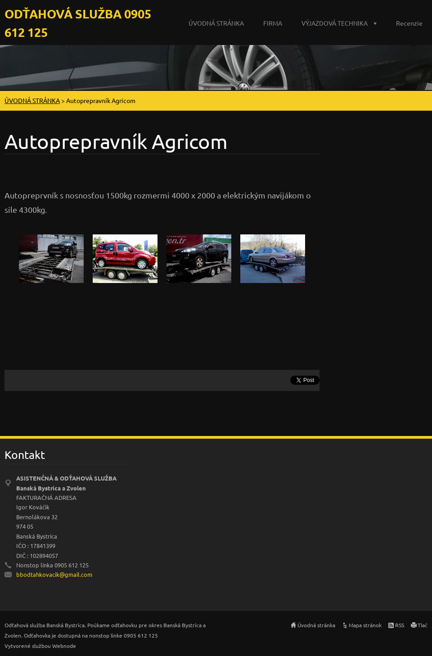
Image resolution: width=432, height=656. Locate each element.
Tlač (423, 625)
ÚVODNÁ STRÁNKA (216, 23)
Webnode (64, 645)
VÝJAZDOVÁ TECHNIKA (335, 23)
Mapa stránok (365, 625)
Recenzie (409, 23)
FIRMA (272, 23)
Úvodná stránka (316, 625)
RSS (399, 625)
